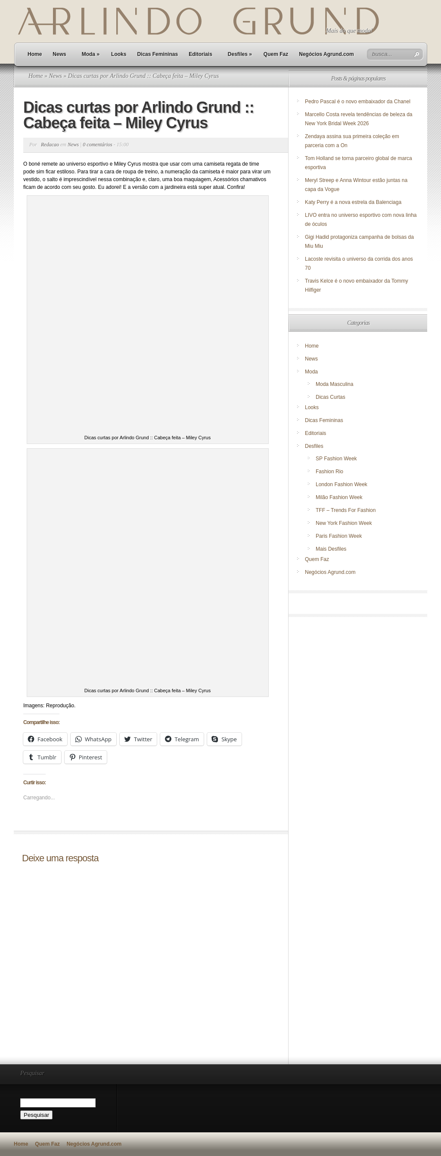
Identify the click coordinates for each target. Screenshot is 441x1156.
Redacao (50, 145)
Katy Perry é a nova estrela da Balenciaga (353, 202)
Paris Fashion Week (339, 536)
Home (35, 54)
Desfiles (240, 54)
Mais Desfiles (331, 549)
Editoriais (200, 54)
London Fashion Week (341, 484)
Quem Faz (276, 54)
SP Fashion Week (336, 459)
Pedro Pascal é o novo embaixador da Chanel (358, 102)
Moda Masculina (334, 384)
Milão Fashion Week (339, 497)
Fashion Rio (329, 472)
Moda (90, 54)
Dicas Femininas (157, 54)
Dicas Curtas (330, 397)
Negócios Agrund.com (326, 54)
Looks (118, 54)
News (59, 54)
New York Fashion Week (344, 523)
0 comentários (97, 145)
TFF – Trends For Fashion (346, 510)
